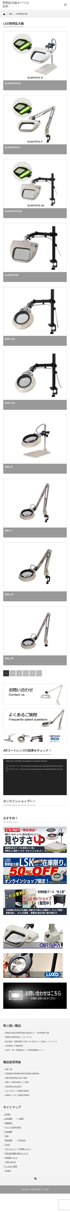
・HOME (6, 1114)
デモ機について (24, 1149)
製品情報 (8, 1140)
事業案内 (8, 1123)
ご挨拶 (20, 1119)
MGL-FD (9, 658)
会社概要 (8, 1132)
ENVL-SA (10, 339)
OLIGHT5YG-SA (13, 211)
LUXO (7, 1145)
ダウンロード (10, 1149)
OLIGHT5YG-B (13, 83)
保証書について (11, 1158)
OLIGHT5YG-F (12, 147)
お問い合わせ (10, 1162)
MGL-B (8, 466)
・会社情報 (7, 1119)
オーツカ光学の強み (13, 1127)
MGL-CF (9, 594)
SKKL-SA (10, 403)
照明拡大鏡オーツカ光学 (40, 1189)
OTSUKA (21, 1140)
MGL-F (8, 530)
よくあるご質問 (11, 1166)
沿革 (7, 1136)
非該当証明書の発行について (16, 1153)
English (8, 1171)
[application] (35, 777)
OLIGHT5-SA (12, 275)
